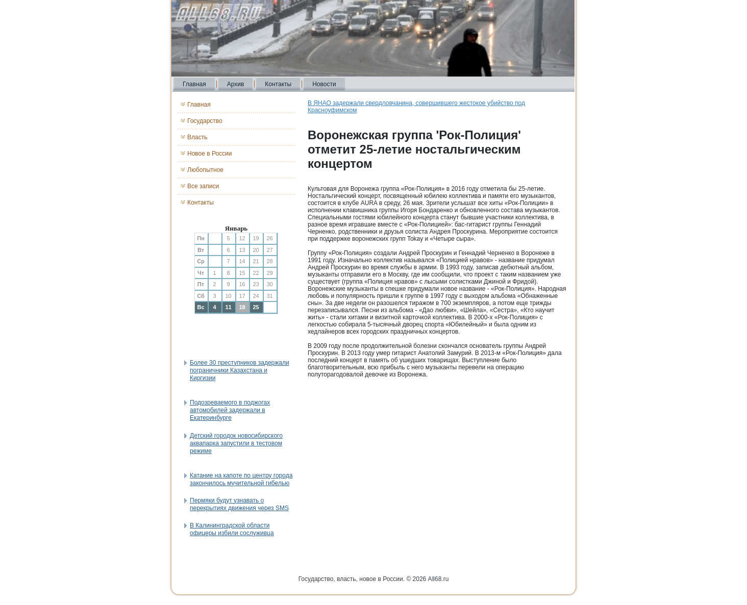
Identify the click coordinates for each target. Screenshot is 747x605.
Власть (197, 137)
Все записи (203, 186)
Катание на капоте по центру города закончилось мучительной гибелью (241, 479)
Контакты (278, 84)
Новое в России (209, 153)
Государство (204, 120)
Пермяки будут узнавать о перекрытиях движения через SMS (239, 504)
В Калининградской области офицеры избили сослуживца (232, 529)
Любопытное (205, 169)
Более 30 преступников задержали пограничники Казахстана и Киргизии (239, 370)
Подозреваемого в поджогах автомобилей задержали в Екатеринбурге (230, 410)
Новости (324, 84)
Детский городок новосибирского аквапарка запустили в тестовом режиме (236, 443)
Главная (194, 84)
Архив (235, 84)
